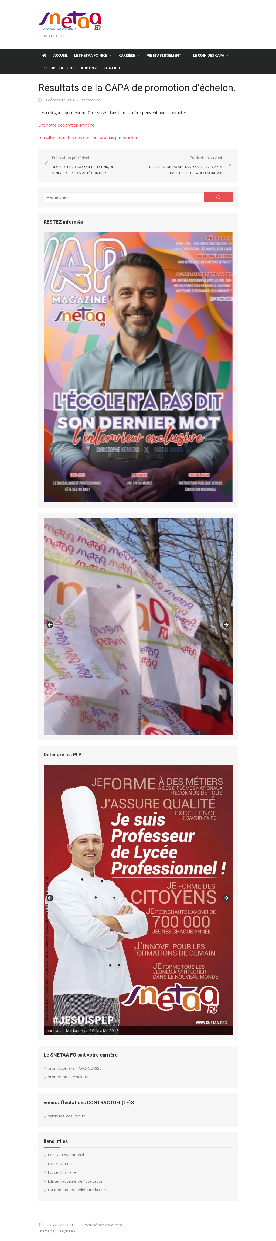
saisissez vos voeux (66, 1116)
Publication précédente (92, 165)
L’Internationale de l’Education (75, 1181)
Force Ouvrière (62, 1172)
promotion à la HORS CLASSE (75, 1068)
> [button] (226, 625)
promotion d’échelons (68, 1076)
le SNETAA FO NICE (90, 55)
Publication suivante (184, 165)
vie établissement (164, 55)
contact (112, 67)
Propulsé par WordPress (102, 1224)
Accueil (60, 55)
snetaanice (90, 99)
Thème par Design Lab (56, 1231)
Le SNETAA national (66, 1154)
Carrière (127, 55)
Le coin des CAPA (208, 55)
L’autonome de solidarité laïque (77, 1189)
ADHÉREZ (89, 67)
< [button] (50, 625)
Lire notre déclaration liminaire (66, 125)
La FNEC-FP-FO (62, 1163)
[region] (138, 367)
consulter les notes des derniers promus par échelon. (88, 137)
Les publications (58, 67)
